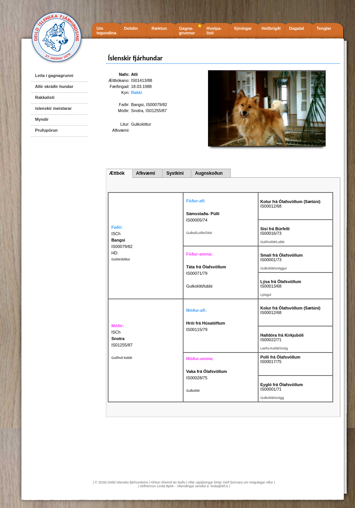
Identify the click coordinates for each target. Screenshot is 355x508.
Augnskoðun (208, 173)
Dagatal (296, 28)
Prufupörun (46, 130)
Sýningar (243, 28)
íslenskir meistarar (53, 108)
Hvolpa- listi (214, 30)
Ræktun (159, 28)
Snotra (137, 110)
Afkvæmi (145, 173)
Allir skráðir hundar (54, 86)
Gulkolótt (193, 391)
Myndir (42, 119)
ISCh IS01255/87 (121, 338)
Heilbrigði (271, 28)
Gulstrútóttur (120, 259)
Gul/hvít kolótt (121, 358)
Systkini (175, 173)
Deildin (131, 28)
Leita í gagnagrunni (54, 75)
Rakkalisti (44, 97)
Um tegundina (106, 30)
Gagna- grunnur (187, 30)
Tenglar (324, 28)
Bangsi (137, 104)
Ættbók (116, 173)
